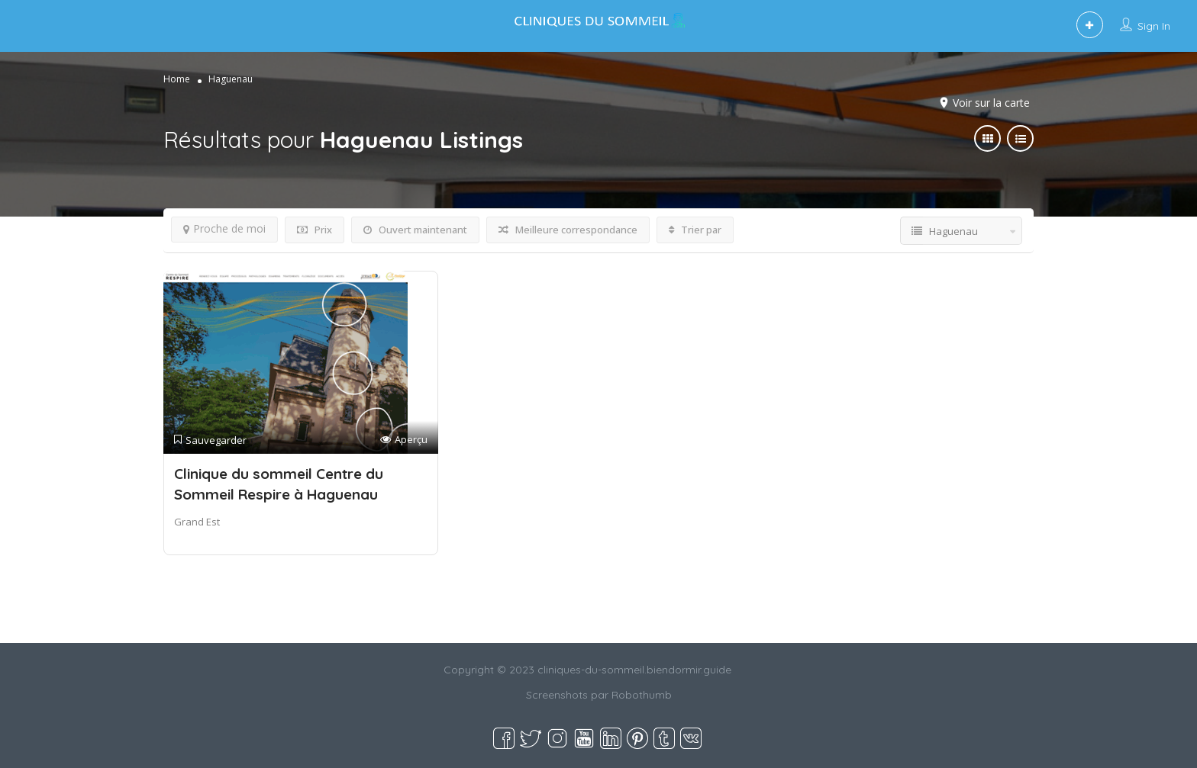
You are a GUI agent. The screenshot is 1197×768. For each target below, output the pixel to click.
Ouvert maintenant (415, 229)
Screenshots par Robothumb (599, 695)
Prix (314, 229)
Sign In (1153, 26)
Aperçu (404, 439)
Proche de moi (224, 228)
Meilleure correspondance (567, 229)
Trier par (695, 229)
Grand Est (197, 522)
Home (176, 78)
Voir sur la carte (991, 102)
